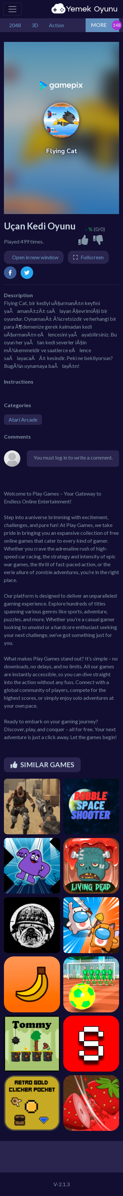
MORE (99, 25)
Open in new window (35, 257)
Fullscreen (92, 257)
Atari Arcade (23, 419)
